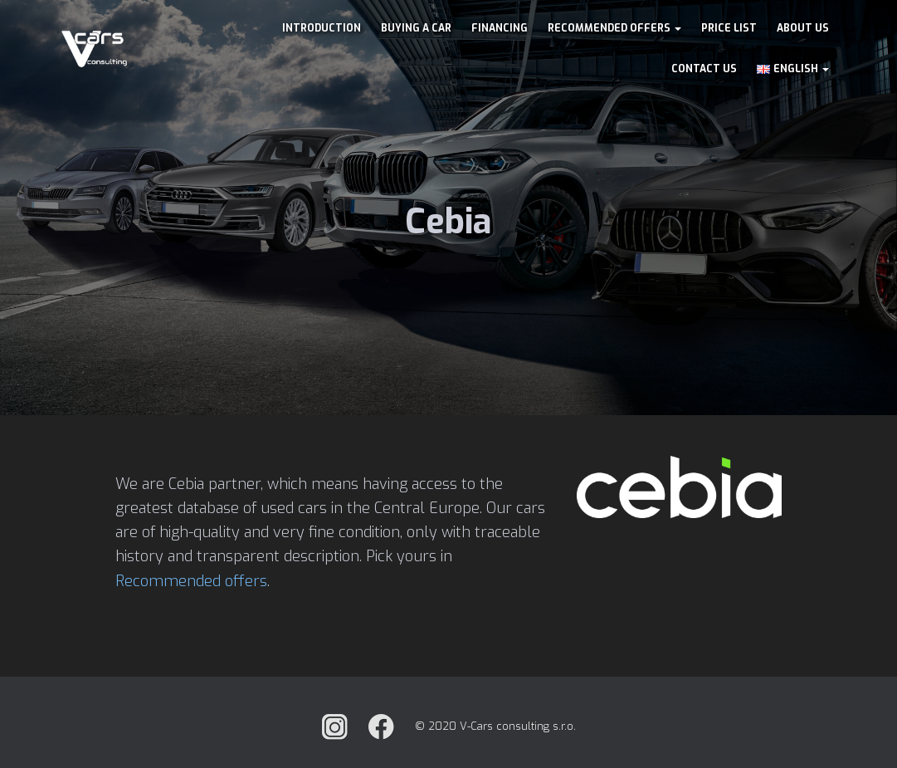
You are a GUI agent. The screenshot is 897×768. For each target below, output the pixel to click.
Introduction (321, 28)
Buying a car (416, 28)
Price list (729, 28)
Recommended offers (614, 28)
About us (803, 28)
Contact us (704, 69)
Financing (499, 28)
